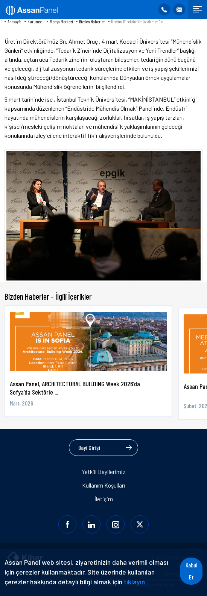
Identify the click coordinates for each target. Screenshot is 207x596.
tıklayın (134, 582)
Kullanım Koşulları (103, 485)
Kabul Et (191, 571)
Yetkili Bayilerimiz (103, 471)
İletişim (103, 498)
